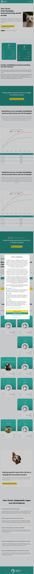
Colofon (19, 317)
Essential (11, 288)
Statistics (9, 293)
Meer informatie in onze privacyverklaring (14, 308)
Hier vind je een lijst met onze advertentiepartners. (15, 307)
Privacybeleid (15, 317)
